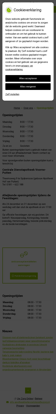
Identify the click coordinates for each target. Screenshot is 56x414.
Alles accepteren (28, 78)
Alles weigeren (28, 86)
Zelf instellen (12, 94)
